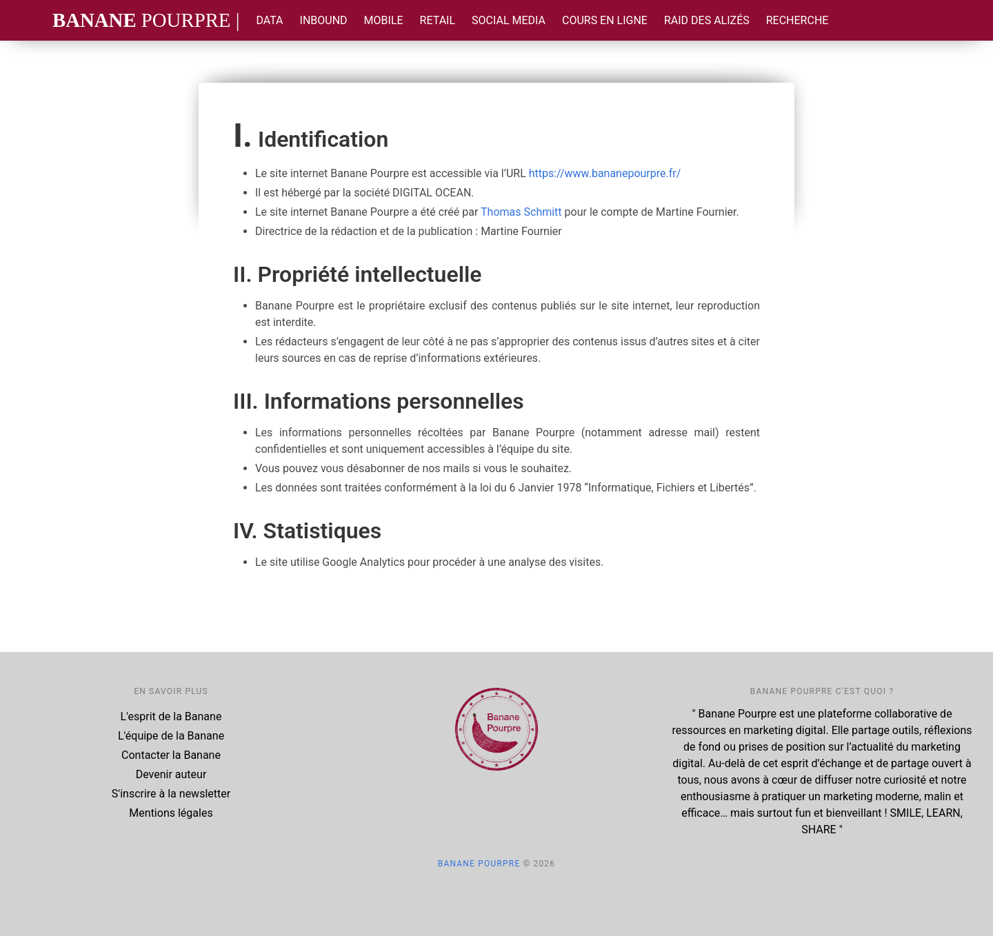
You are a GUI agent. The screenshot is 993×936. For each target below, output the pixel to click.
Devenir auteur (171, 774)
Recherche (797, 20)
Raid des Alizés (707, 20)
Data (269, 20)
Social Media (508, 20)
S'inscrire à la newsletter (171, 793)
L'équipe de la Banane (171, 735)
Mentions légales (170, 813)
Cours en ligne (605, 20)
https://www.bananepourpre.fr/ (605, 173)
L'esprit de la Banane (171, 716)
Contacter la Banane (171, 755)
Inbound (324, 20)
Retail (437, 20)
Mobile (383, 20)
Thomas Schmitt (521, 211)
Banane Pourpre (479, 863)
